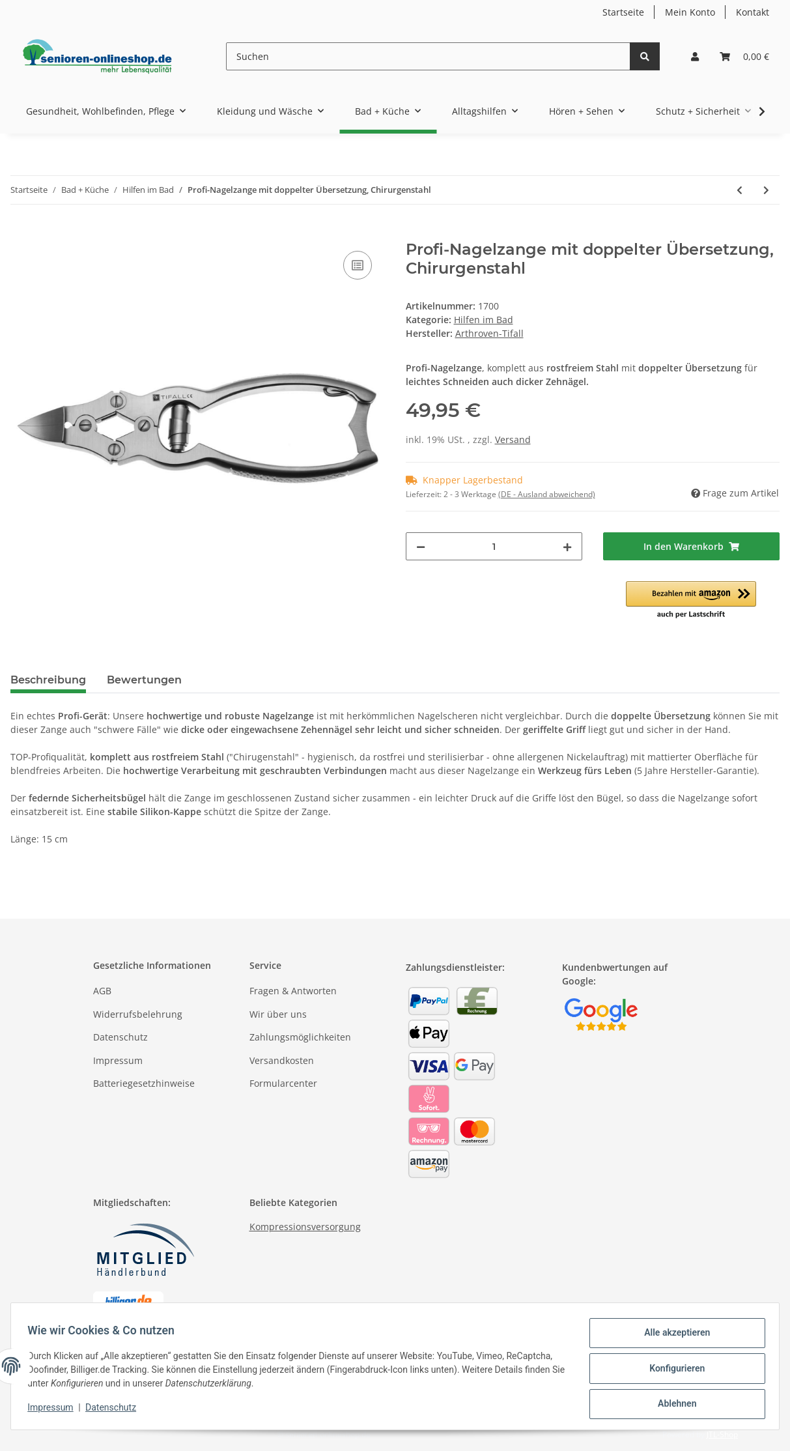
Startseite (623, 12)
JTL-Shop (722, 1434)
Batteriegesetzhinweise (144, 1083)
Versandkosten (281, 1060)
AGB (102, 990)
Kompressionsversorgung (305, 1226)
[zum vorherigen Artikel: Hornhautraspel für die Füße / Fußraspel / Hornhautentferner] (739, 190)
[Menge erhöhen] (567, 546)
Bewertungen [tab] (144, 680)
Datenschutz (120, 1037)
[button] (695, 56)
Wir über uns (278, 1014)
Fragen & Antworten (293, 990)
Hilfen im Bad (483, 319)
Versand (513, 439)
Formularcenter (283, 1083)
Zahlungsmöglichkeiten (300, 1037)
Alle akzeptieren (672, 1337)
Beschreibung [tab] (48, 680)
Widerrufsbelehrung (137, 1014)
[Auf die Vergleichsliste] (357, 265)
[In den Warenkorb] (20, 233)
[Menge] (494, 546)
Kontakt (752, 12)
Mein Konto (690, 12)
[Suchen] (428, 56)
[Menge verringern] (420, 546)
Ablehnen (672, 1405)
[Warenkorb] (744, 56)
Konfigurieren (672, 1371)
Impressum (118, 1060)
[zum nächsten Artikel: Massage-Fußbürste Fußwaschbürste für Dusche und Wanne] (766, 190)
